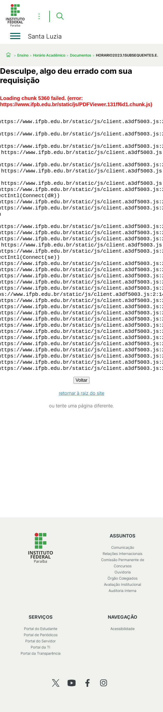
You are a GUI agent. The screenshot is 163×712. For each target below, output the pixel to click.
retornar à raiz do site (81, 393)
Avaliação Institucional (122, 584)
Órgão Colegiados (122, 578)
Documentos (80, 55)
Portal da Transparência (41, 653)
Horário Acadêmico (49, 55)
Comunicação (122, 547)
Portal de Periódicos (41, 635)
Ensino (22, 55)
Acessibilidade (122, 628)
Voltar (81, 380)
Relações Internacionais (122, 553)
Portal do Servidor (40, 641)
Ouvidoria (123, 572)
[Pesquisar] (60, 16)
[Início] (15, 25)
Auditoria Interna (122, 590)
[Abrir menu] (15, 36)
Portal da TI (40, 647)
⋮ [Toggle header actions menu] (39, 16)
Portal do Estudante (40, 628)
